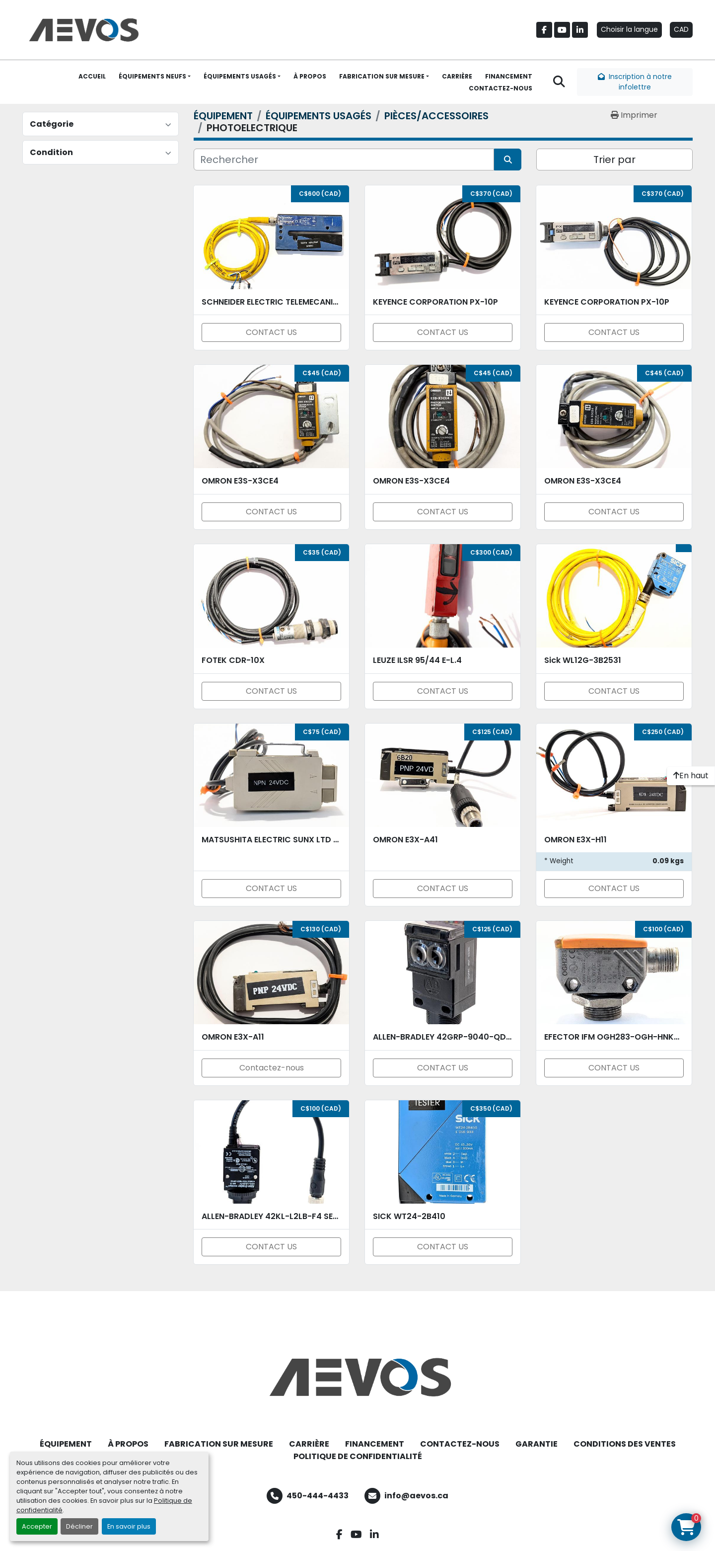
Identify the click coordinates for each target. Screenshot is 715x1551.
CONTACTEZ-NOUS (500, 88)
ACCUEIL (92, 76)
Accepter (37, 1526)
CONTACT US (271, 332)
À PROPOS (309, 76)
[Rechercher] (344, 159)
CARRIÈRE (457, 76)
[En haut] (691, 775)
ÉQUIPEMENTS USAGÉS (240, 76)
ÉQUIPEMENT (66, 1444)
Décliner (79, 1526)
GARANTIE (536, 1444)
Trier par (614, 159)
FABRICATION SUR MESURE (382, 76)
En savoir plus (128, 1526)
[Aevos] (357, 1377)
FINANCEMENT (508, 76)
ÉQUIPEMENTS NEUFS (152, 76)
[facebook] (544, 30)
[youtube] (562, 30)
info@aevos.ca (416, 1495)
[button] (155, 76)
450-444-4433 (317, 1495)
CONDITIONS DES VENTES (624, 1444)
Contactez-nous (271, 1067)
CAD (681, 29)
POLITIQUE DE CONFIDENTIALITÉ (357, 1456)
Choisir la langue (629, 29)
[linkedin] (580, 30)
